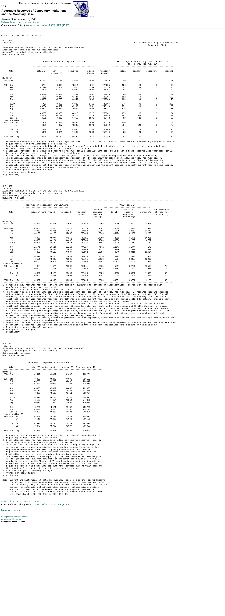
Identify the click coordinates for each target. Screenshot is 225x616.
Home (3, 609)
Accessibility (6, 611)
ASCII (52, 25)
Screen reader (40, 25)
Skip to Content (93, 16)
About (36, 22)
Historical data (24, 22)
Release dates (8, 22)
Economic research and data (17, 609)
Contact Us (16, 611)
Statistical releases (10, 602)
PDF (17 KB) (63, 25)
